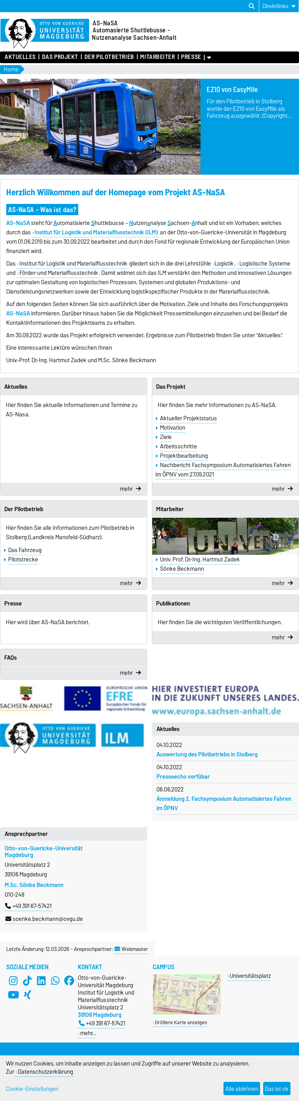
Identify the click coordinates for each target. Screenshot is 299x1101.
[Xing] (27, 995)
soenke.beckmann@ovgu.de (44, 919)
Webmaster (131, 949)
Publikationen (173, 603)
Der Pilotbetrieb (109, 57)
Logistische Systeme (264, 263)
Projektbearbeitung (184, 455)
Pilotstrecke (23, 559)
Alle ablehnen (242, 1089)
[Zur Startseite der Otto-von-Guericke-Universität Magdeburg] (45, 34)
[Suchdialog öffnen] (252, 6)
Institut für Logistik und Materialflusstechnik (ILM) (96, 232)
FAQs (10, 657)
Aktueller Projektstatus (188, 418)
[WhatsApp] (55, 981)
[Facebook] (69, 981)
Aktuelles (20, 57)
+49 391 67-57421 (28, 906)
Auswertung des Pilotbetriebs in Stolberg (207, 754)
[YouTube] (13, 995)
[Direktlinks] (279, 6)
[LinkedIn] (41, 981)
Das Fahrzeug (25, 550)
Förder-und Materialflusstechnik (58, 273)
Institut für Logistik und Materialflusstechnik (73, 263)
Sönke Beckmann (182, 569)
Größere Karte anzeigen (181, 1022)
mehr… (88, 1033)
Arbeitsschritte (178, 446)
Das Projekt (60, 57)
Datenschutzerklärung (45, 1071)
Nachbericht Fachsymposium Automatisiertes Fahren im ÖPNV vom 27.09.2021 (223, 469)
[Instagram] (13, 981)
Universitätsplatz (250, 976)
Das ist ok (276, 1089)
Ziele (166, 437)
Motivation (172, 427)
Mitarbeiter (157, 57)
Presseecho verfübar (183, 776)
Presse (191, 57)
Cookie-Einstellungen (32, 1089)
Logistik (224, 263)
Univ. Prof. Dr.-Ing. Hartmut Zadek (200, 559)
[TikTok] (27, 981)
